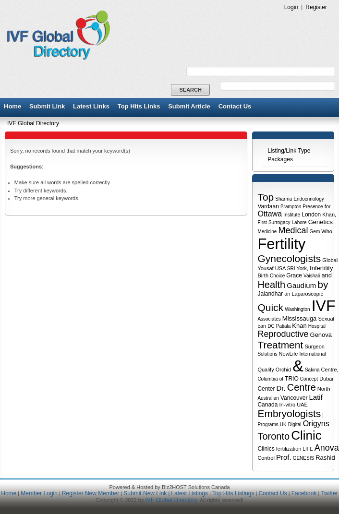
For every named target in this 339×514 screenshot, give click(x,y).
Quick (270, 307)
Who (326, 231)
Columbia (267, 379)
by (322, 284)
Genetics (320, 222)
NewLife (288, 354)
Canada (267, 404)
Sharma (283, 199)
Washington (297, 309)
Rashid (325, 457)
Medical (293, 230)
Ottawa (269, 214)
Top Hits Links (139, 106)
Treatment (280, 344)
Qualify (265, 369)
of (281, 379)
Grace (294, 275)
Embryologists (289, 413)
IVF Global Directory (33, 123)
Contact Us (235, 106)
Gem (315, 231)
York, (302, 268)
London (311, 214)
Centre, (330, 369)
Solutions (267, 354)
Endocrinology (308, 199)
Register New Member (90, 493)
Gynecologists (289, 258)
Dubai (326, 379)
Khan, (329, 214)
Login (291, 7)
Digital (295, 424)
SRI (291, 268)
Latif (315, 397)
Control (265, 458)
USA (280, 268)
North (323, 389)
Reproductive (282, 334)
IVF (324, 305)
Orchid (283, 369)
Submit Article (189, 106)
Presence (313, 206)
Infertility (321, 268)
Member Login (39, 493)
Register (316, 7)
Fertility (281, 244)
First (261, 222)
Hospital (317, 326)
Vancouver (293, 397)
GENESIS (303, 458)
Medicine (267, 231)
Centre (301, 387)
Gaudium (301, 285)
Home (12, 106)
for (328, 206)
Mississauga (299, 318)
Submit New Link (145, 493)
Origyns (316, 423)
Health (271, 284)
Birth (262, 275)
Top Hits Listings (233, 493)
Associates (268, 319)
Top (265, 197)
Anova (327, 448)
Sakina (312, 369)
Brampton (290, 206)
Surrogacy (279, 222)
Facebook (304, 493)
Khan (299, 325)
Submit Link (47, 106)
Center (266, 388)
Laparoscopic (307, 294)
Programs (267, 424)
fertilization (289, 449)
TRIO (292, 378)
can (261, 326)
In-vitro (287, 404)
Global (330, 260)
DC (270, 326)
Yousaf (265, 268)
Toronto (273, 436)
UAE (302, 404)
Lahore (299, 222)
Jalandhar (270, 293)
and (326, 275)
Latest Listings (189, 493)
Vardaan (267, 206)
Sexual (326, 319)
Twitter (329, 493)
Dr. (280, 388)
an (287, 294)
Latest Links (91, 106)
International (312, 354)
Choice (277, 275)
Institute (291, 214)
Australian (267, 398)
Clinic (306, 435)
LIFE (308, 449)
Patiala (283, 326)
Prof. (283, 457)
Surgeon (314, 346)
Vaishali (311, 275)
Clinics (265, 448)
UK (283, 424)
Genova (321, 334)
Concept (309, 379)
